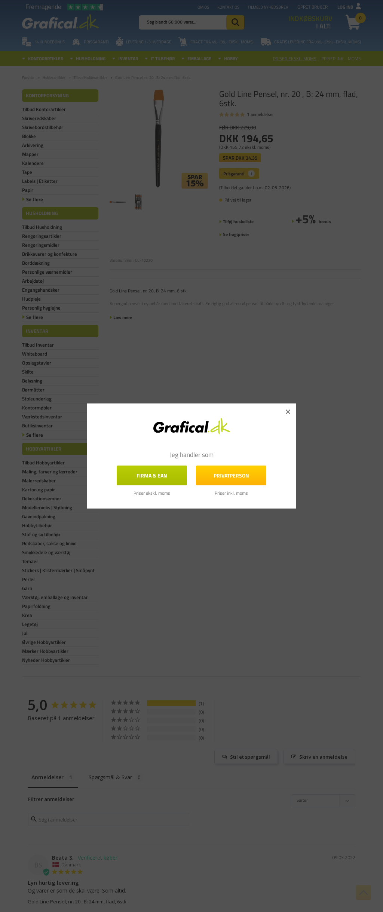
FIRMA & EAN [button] (152, 475)
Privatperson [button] (231, 475)
